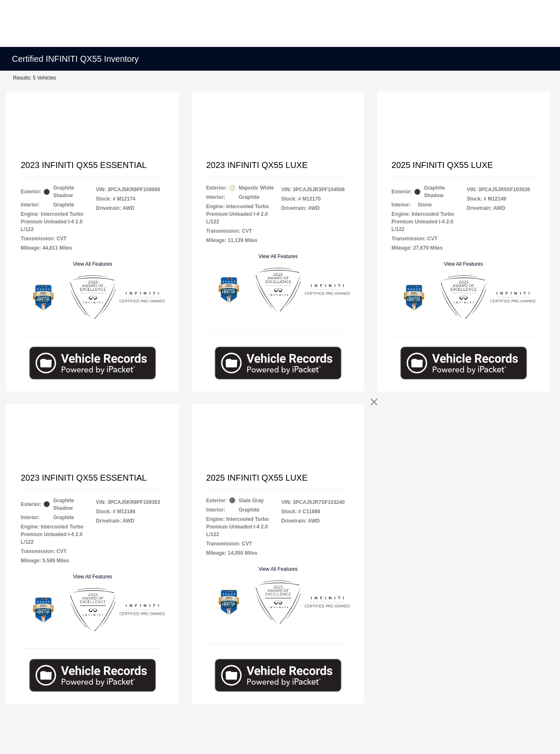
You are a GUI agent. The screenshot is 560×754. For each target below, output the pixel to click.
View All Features (92, 264)
